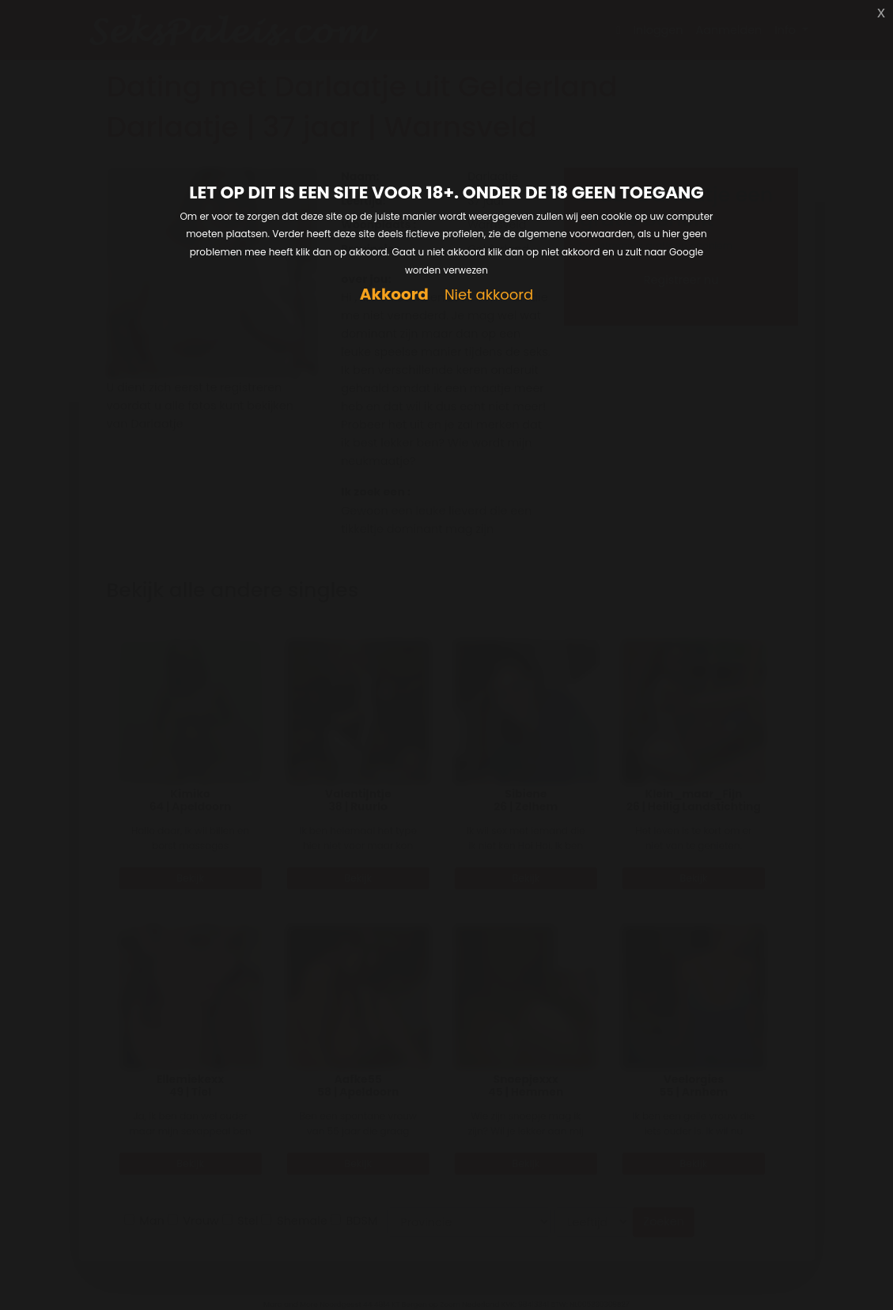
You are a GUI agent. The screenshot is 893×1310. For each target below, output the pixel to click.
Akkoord (394, 294)
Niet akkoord (489, 295)
